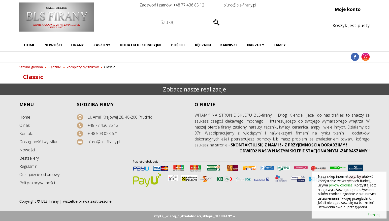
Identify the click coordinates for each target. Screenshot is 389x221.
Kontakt (26, 133)
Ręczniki (203, 45)
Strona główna (31, 67)
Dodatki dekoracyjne (141, 45)
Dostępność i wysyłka (38, 141)
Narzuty (255, 45)
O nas (24, 125)
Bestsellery (29, 158)
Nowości (53, 45)
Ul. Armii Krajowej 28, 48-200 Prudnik (120, 117)
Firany (77, 45)
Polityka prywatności (37, 182)
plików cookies (341, 185)
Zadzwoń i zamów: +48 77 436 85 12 (171, 5)
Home (29, 45)
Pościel (178, 45)
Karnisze (229, 45)
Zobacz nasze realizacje (194, 89)
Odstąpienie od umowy (39, 174)
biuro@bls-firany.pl (240, 5)
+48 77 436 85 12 (103, 125)
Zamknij (373, 215)
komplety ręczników (83, 67)
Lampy (280, 45)
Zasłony (101, 45)
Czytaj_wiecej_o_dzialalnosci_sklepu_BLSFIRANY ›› (194, 216)
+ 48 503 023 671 (103, 133)
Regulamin (28, 166)
